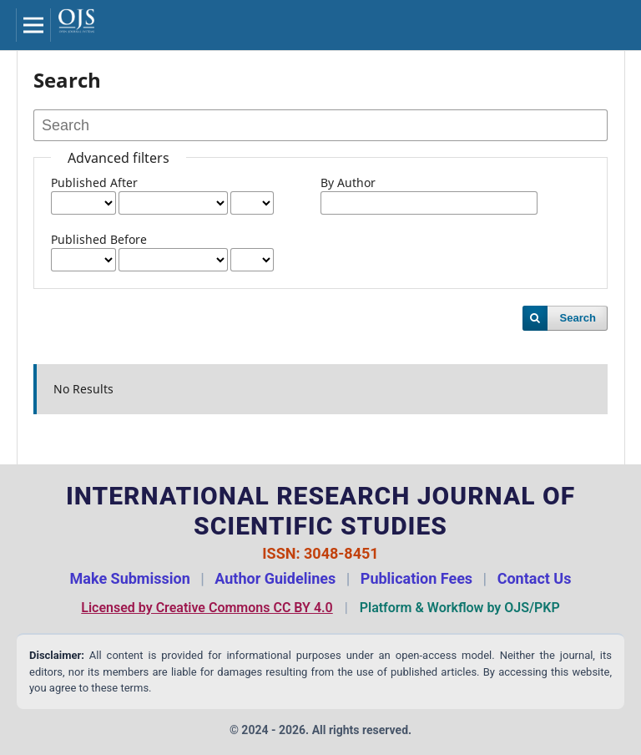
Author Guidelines (275, 578)
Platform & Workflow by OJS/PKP (460, 608)
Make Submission (130, 578)
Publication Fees (416, 578)
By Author (348, 182)
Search (578, 318)
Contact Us (534, 578)
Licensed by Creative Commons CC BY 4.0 (206, 608)
